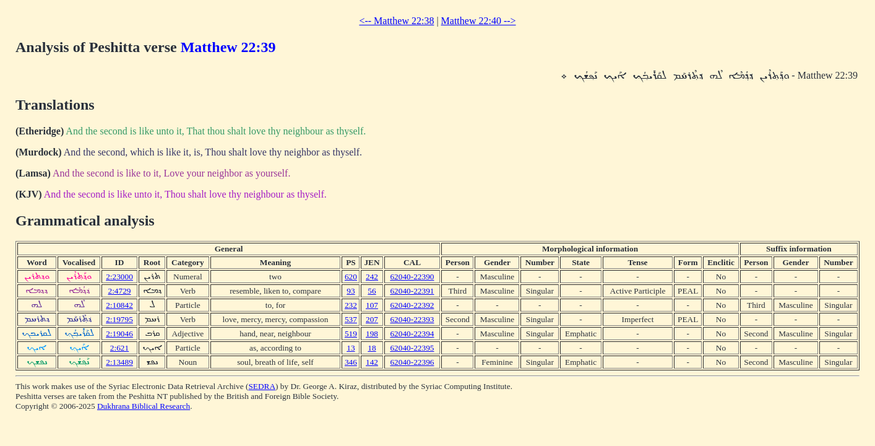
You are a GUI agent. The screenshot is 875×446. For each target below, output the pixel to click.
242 (372, 276)
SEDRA (261, 386)
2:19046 (119, 333)
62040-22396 (412, 362)
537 (351, 319)
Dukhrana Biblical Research (143, 406)
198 (372, 333)
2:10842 (119, 305)
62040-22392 (412, 305)
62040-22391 (412, 290)
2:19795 (119, 319)
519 (351, 333)
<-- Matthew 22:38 (396, 20)
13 (351, 347)
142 (372, 362)
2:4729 (119, 290)
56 (372, 290)
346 (351, 362)
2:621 (119, 347)
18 (372, 347)
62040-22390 (412, 276)
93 (351, 290)
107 (372, 305)
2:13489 (119, 362)
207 (372, 319)
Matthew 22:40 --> (478, 20)
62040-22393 (412, 319)
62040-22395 (412, 347)
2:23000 (119, 276)
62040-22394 (412, 333)
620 (351, 276)
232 (351, 305)
